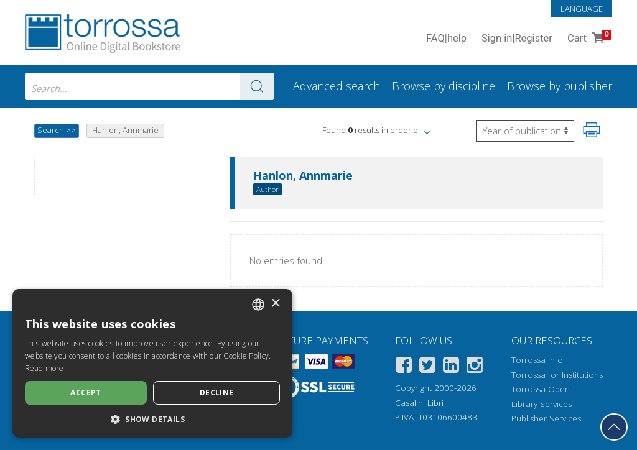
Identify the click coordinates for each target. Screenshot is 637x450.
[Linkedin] (451, 367)
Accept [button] (85, 392)
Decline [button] (217, 392)
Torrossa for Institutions (557, 374)
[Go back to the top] (614, 427)
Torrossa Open (540, 389)
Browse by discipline (443, 85)
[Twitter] (427, 367)
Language (581, 8)
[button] (427, 129)
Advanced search (336, 85)
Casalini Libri (419, 402)
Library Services (541, 404)
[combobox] (149, 86)
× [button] (275, 303)
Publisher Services (546, 418)
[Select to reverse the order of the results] (525, 131)
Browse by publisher (559, 85)
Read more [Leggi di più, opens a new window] (44, 368)
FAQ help (446, 39)
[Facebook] (403, 367)
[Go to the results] (257, 86)
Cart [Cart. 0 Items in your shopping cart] (588, 39)
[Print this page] (591, 130)
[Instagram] (474, 367)
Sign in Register (516, 39)
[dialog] (152, 363)
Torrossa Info (537, 359)
